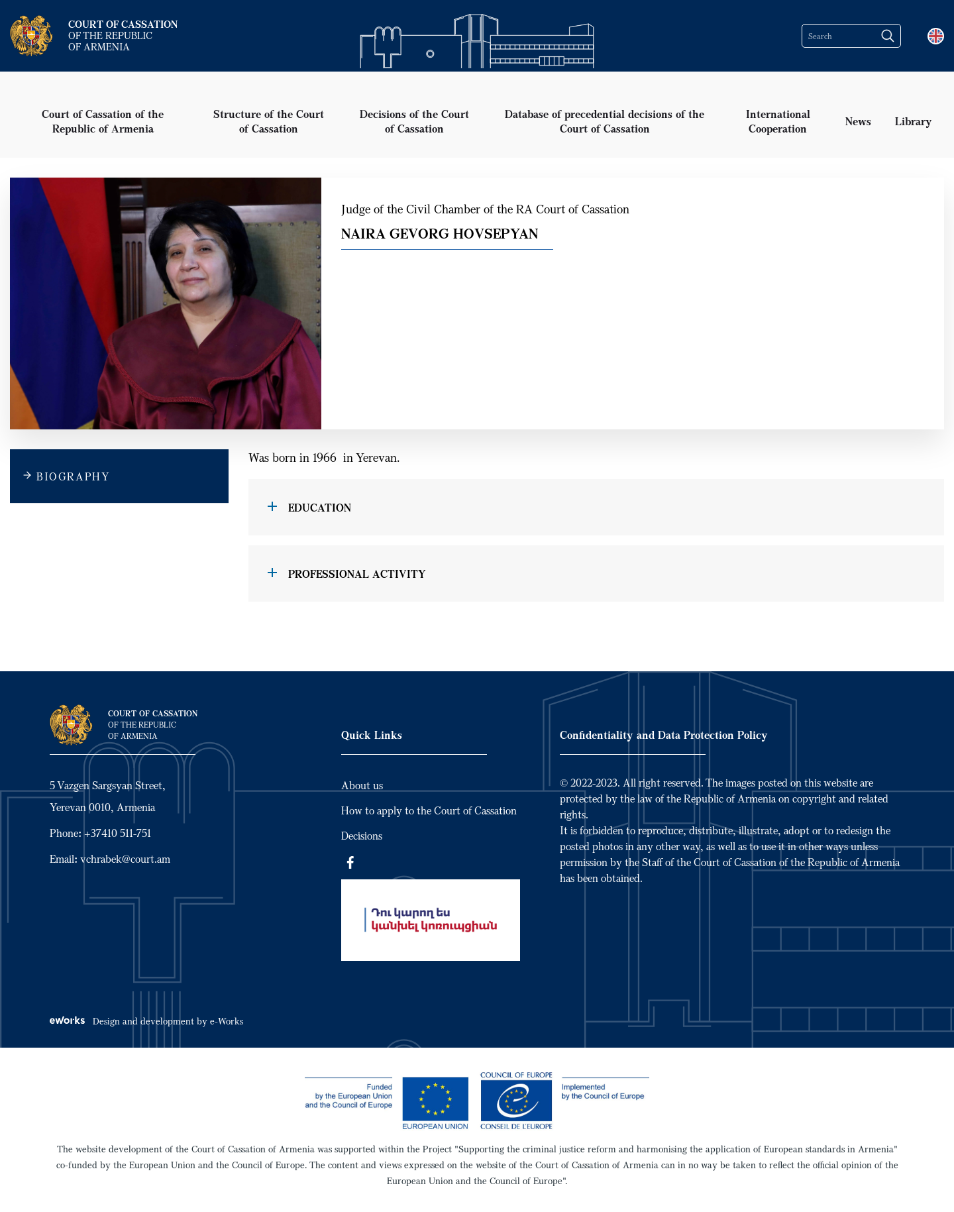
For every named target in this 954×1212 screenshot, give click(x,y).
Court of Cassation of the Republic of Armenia (103, 121)
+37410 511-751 (117, 833)
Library (913, 121)
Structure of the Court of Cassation (268, 121)
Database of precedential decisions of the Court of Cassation (604, 121)
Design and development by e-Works (146, 1021)
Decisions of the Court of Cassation (414, 121)
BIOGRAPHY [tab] (73, 476)
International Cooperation (778, 121)
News (858, 121)
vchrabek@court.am (125, 859)
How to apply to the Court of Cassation (429, 810)
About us (362, 785)
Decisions (361, 835)
